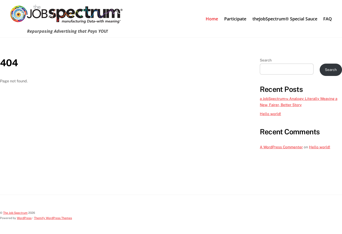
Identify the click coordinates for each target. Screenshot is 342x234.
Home (212, 19)
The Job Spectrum (15, 213)
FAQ (327, 19)
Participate (235, 19)
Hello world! (270, 114)
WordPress (24, 218)
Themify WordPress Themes (53, 218)
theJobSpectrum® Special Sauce (284, 19)
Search (266, 60)
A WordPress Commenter (281, 147)
